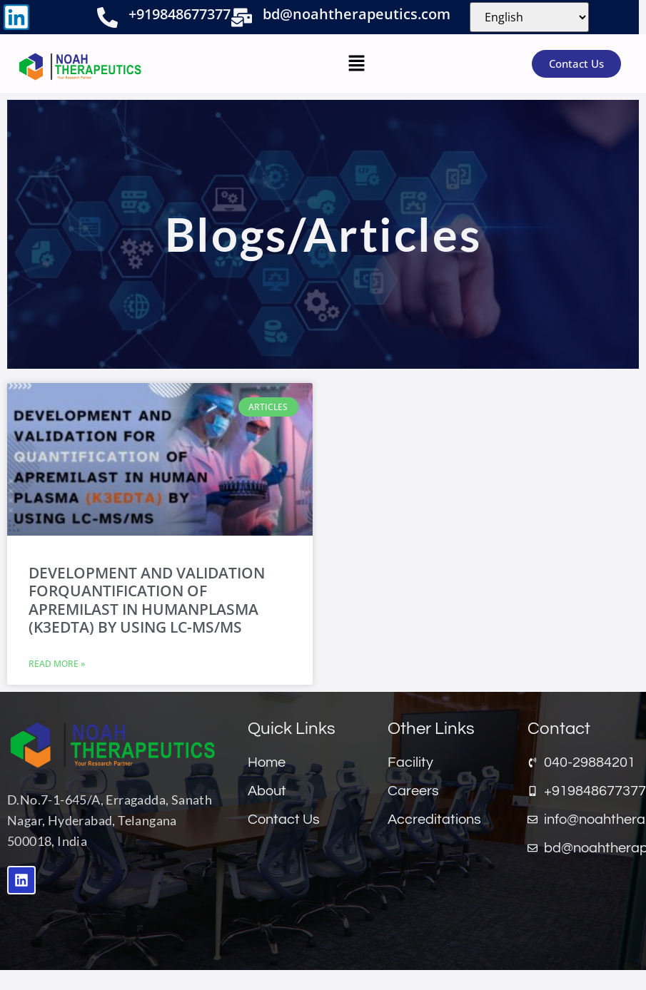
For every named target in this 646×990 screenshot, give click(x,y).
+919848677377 (179, 14)
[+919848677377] (107, 17)
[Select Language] (529, 17)
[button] (356, 63)
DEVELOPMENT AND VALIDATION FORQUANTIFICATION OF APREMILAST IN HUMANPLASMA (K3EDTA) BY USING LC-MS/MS (147, 600)
